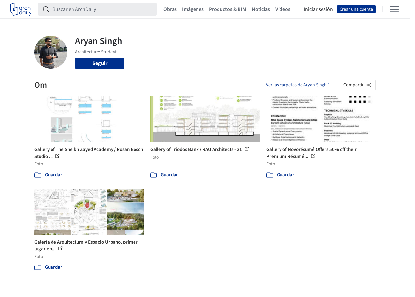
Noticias (261, 9)
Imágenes (193, 9)
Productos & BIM (227, 9)
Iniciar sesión (318, 9)
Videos (282, 9)
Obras (170, 9)
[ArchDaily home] (20, 9)
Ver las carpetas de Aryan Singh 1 (298, 85)
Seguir (100, 63)
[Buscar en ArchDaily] (102, 9)
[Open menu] (394, 9)
